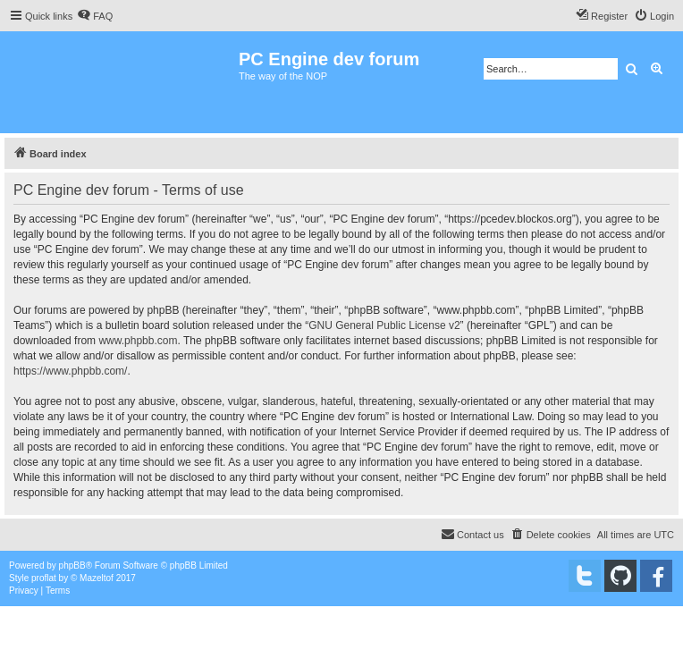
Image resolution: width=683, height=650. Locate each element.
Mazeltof (97, 578)
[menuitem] (95, 16)
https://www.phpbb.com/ (70, 371)
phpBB (72, 565)
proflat (43, 578)
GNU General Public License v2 (384, 325)
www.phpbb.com (137, 340)
